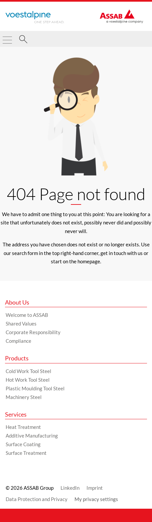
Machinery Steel (24, 397)
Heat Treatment (23, 427)
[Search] (23, 40)
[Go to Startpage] (35, 17)
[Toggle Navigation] (7, 37)
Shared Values (21, 323)
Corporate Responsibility (33, 332)
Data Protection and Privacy (37, 499)
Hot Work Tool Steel (28, 380)
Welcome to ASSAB (27, 315)
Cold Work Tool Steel (28, 371)
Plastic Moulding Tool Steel (35, 388)
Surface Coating (23, 444)
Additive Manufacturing (32, 436)
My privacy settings (96, 499)
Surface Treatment (26, 453)
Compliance (18, 341)
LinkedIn (70, 488)
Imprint (94, 488)
